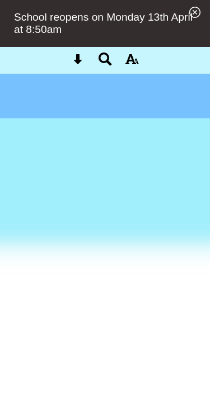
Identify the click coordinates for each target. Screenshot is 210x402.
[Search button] (105, 63)
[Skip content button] (78, 63)
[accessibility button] (132, 63)
